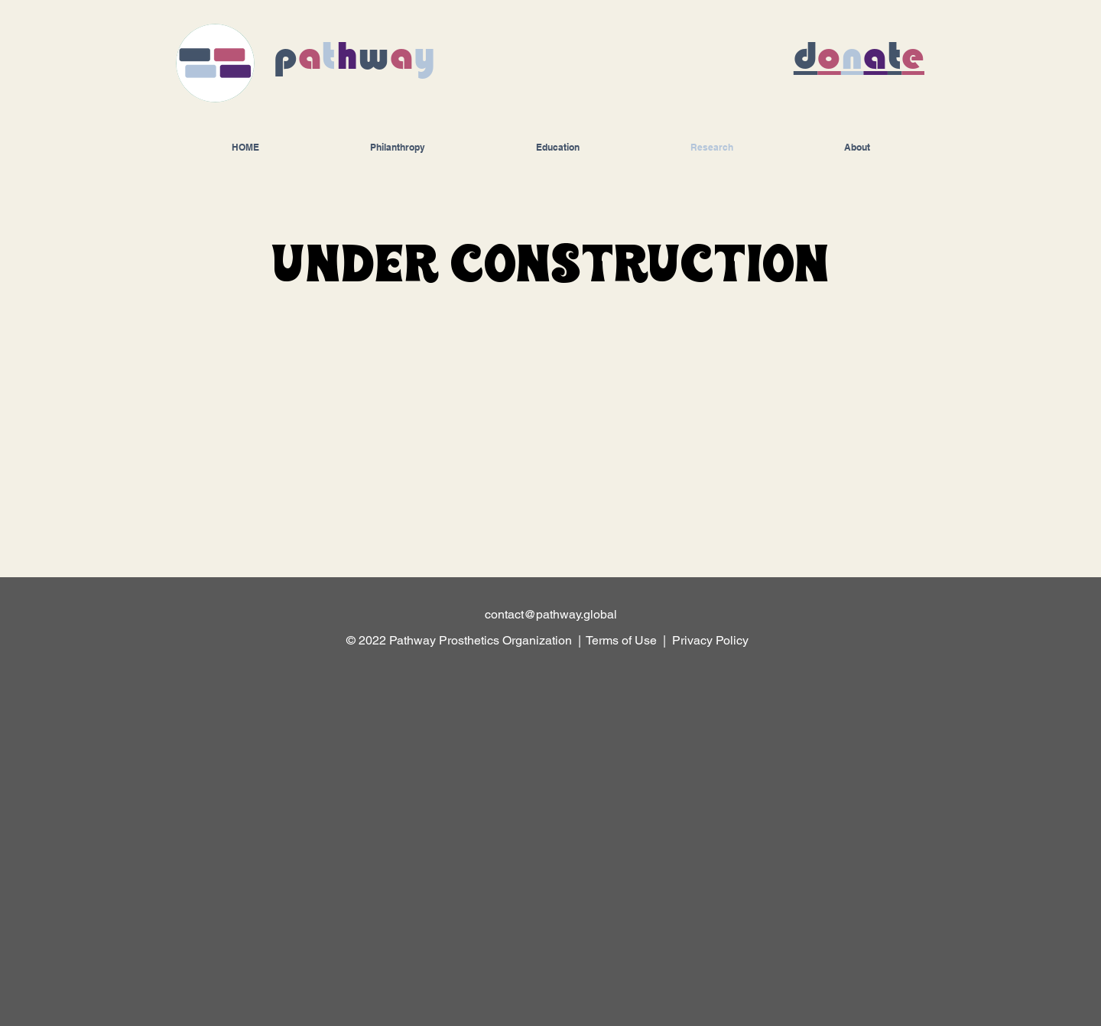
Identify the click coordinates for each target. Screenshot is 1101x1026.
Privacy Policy (712, 640)
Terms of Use (621, 640)
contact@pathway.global (551, 614)
